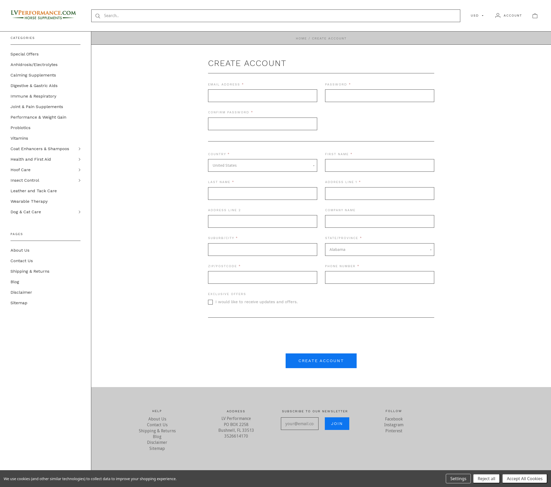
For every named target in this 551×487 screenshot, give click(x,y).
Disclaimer (21, 292)
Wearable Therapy (29, 201)
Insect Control (25, 180)
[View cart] (535, 15)
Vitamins (19, 138)
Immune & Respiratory (33, 96)
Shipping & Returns (30, 271)
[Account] (509, 15)
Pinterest (393, 430)
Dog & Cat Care (26, 211)
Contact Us (22, 260)
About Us (20, 250)
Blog (15, 281)
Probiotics (21, 127)
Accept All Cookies (525, 478)
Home (301, 38)
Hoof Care (21, 169)
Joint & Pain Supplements (37, 106)
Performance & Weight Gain (38, 117)
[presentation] (321, 337)
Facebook (394, 419)
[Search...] (275, 15)
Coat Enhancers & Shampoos (40, 148)
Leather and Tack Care (34, 190)
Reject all (486, 478)
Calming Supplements (33, 75)
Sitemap (19, 302)
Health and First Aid (31, 159)
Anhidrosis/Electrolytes (34, 64)
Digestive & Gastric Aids (34, 85)
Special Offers (25, 54)
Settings (458, 478)
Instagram (393, 424)
